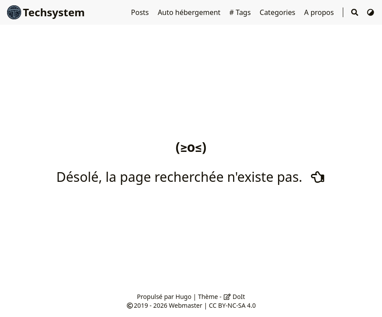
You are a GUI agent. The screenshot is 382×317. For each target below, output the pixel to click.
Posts (141, 12)
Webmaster (185, 305)
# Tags (241, 12)
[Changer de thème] (370, 12)
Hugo (183, 296)
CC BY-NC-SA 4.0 (232, 305)
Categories (278, 12)
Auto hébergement (190, 12)
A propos (320, 12)
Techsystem (46, 12)
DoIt (234, 296)
